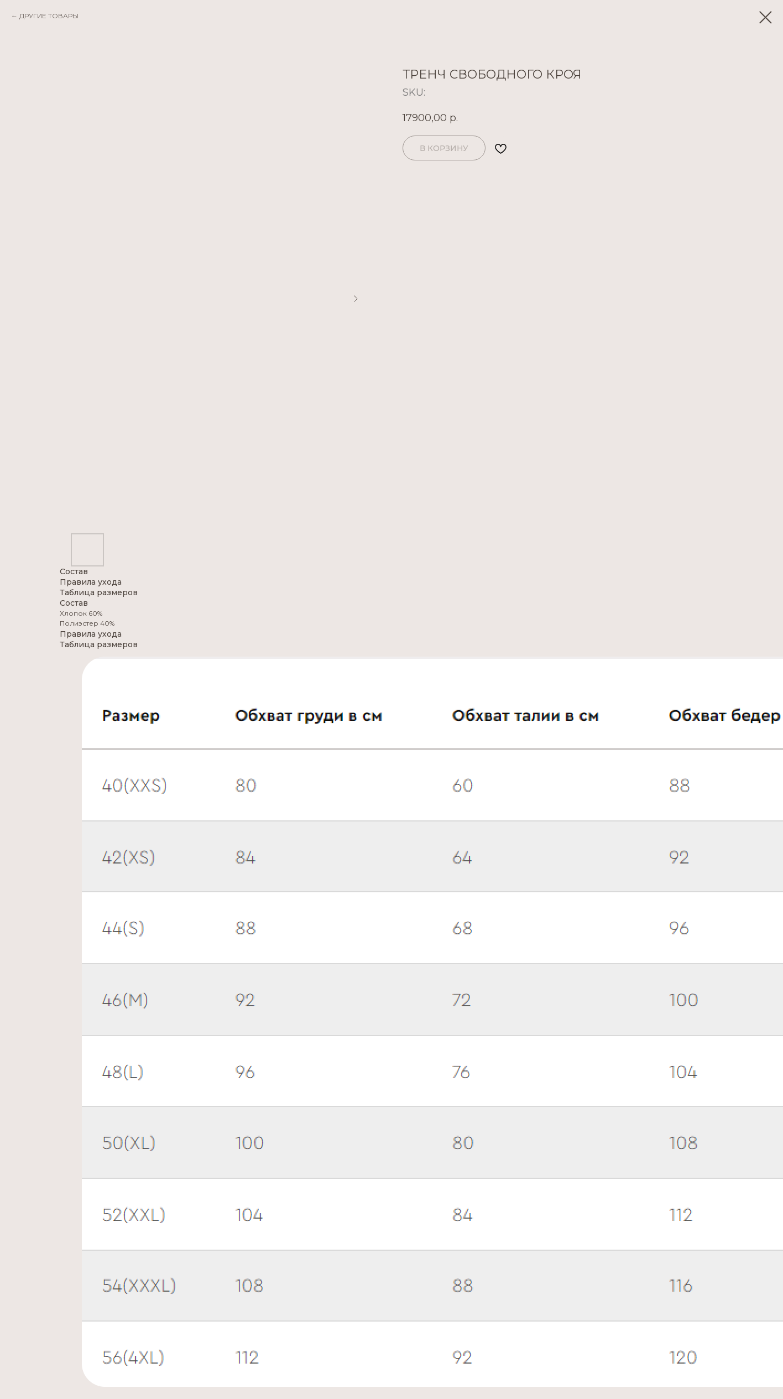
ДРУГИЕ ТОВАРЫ (49, 16)
